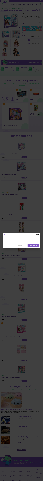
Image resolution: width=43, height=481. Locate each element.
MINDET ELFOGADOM (33, 245)
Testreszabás (21, 245)
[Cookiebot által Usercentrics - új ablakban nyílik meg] (35, 234)
